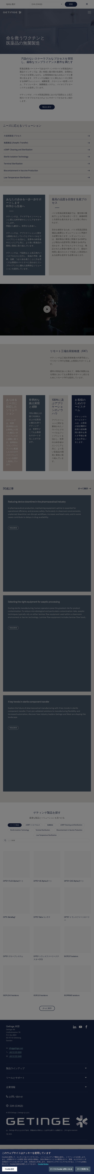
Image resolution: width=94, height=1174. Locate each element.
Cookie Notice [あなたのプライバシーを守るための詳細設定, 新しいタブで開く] (43, 1166)
